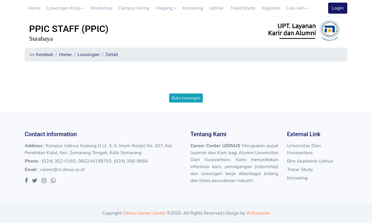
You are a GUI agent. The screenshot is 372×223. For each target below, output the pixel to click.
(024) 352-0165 (59, 161)
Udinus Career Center (144, 213)
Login (338, 8)
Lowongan (89, 54)
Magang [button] (165, 8)
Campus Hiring (133, 8)
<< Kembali (41, 54)
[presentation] (186, 82)
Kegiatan (271, 8)
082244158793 (95, 161)
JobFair (217, 8)
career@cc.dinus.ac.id (62, 169)
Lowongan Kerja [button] (64, 8)
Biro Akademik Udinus (310, 161)
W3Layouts (257, 213)
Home (34, 8)
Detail (111, 54)
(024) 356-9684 (131, 161)
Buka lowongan (186, 98)
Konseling (193, 8)
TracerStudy (242, 8)
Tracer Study (300, 169)
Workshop (101, 8)
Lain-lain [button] (296, 8)
